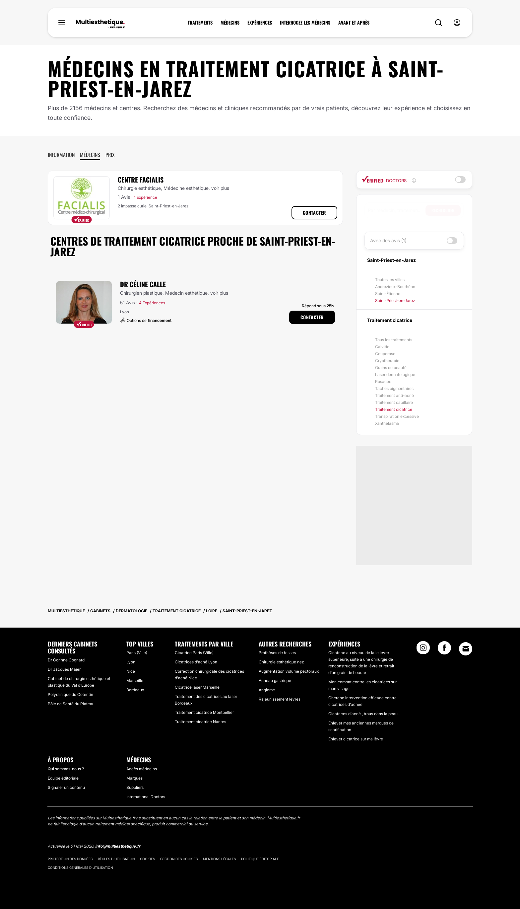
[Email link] (465, 648)
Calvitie (382, 346)
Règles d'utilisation (116, 859)
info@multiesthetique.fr (117, 846)
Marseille (134, 680)
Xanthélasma (387, 423)
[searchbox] (396, 210)
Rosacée (383, 381)
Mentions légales (219, 859)
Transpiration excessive (397, 416)
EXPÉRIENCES (259, 22)
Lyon (130, 661)
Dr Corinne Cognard (66, 659)
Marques (134, 778)
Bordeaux (135, 689)
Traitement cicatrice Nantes (200, 721)
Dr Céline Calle (143, 284)
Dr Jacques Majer (64, 669)
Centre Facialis (140, 180)
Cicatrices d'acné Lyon (196, 661)
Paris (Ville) (136, 652)
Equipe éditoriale (63, 778)
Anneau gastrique (275, 680)
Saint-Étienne (387, 293)
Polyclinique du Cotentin (70, 694)
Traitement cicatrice (393, 409)
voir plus (220, 188)
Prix (110, 155)
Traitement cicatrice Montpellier (204, 712)
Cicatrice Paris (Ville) (194, 652)
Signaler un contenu (66, 787)
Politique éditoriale (260, 859)
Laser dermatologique (395, 374)
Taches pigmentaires (394, 388)
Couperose (385, 353)
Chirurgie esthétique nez (281, 661)
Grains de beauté (391, 367)
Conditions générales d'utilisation (80, 868)
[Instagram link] (423, 649)
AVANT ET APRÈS (353, 22)
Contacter (314, 212)
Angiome (267, 689)
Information (61, 155)
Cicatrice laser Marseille (197, 687)
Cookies (147, 859)
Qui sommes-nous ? (66, 768)
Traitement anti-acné (394, 395)
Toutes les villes (390, 279)
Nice (130, 671)
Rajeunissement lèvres (279, 699)
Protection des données (70, 859)
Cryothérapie (387, 360)
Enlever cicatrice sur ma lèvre (355, 738)
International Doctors (145, 796)
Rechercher (443, 210)
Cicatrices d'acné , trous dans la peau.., (364, 713)
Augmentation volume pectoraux (289, 671)
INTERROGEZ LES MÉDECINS (305, 22)
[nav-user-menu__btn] (457, 23)
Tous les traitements (393, 339)
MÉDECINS (230, 22)
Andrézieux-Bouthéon (395, 286)
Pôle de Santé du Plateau (71, 703)
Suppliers (135, 787)
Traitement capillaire (394, 402)
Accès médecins (141, 768)
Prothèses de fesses (277, 652)
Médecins (90, 155)
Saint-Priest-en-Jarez (395, 300)
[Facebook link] (444, 649)
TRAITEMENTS (200, 22)
